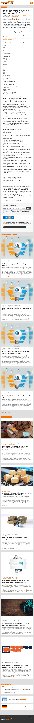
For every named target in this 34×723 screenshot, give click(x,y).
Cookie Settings (8, 719)
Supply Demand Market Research (8, 444)
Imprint (4, 718)
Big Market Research (6, 491)
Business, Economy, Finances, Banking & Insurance (21, 15)
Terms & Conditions (16, 718)
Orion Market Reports (14, 16)
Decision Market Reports (7, 621)
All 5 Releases (5, 412)
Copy (29, 208)
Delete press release (8, 227)
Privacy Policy (9, 718)
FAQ (1, 718)
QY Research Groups (6, 535)
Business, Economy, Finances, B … (13, 260)
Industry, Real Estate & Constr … (13, 577)
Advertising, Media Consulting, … (13, 443)
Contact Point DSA (24, 718)
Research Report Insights (7, 663)
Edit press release (21, 227)
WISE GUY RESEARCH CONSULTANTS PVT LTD (10, 578)
